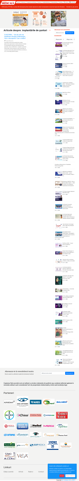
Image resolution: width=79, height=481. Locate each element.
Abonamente (54, 2)
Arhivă (21, 472)
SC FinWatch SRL (66, 480)
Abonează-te (69, 32)
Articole (23, 2)
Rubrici (30, 472)
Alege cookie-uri (70, 475)
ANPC (73, 480)
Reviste (39, 2)
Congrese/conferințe (31, 2)
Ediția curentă (8, 472)
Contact (60, 2)
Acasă (18, 2)
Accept (62, 475)
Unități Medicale (46, 2)
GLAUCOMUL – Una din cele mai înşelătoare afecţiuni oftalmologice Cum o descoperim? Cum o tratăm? (15, 36)
